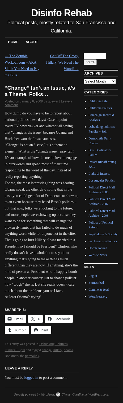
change (47, 350)
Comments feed (98, 289)
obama (68, 350)
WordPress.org (97, 296)
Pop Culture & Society (102, 234)
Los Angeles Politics (101, 180)
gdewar (53, 101)
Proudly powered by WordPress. (34, 394)
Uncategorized (97, 248)
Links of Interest (98, 173)
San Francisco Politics (102, 241)
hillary (57, 350)
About (32, 42)
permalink (32, 356)
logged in (31, 378)
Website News (97, 255)
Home (13, 42)
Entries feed (96, 283)
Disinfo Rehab (61, 12)
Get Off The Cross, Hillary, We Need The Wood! (62, 62)
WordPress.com (98, 394)
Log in (92, 276)
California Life (98, 101)
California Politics (100, 108)
